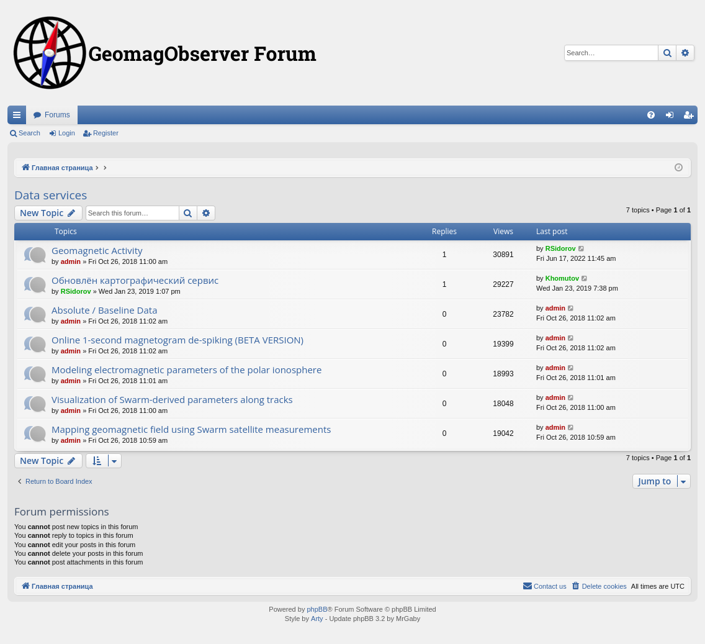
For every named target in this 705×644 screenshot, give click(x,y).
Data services (50, 195)
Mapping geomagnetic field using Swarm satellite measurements (191, 429)
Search (29, 133)
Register (106, 133)
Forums (57, 115)
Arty (317, 618)
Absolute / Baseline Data (104, 310)
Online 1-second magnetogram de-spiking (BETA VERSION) (177, 339)
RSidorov (561, 248)
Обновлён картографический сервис (135, 280)
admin (71, 261)
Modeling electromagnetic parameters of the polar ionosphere (186, 369)
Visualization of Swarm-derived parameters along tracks (172, 399)
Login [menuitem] (672, 117)
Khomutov (562, 278)
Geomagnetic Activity (97, 250)
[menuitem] (651, 115)
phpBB (317, 609)
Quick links (19, 117)
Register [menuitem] (691, 117)
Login (66, 133)
